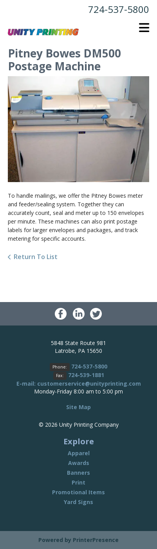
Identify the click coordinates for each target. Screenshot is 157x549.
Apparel (79, 453)
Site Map (78, 407)
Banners (78, 472)
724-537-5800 (118, 9)
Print (78, 482)
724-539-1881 (86, 375)
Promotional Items (78, 492)
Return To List (36, 256)
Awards (78, 463)
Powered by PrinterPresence (78, 540)
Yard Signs (78, 502)
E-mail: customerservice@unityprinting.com (78, 383)
